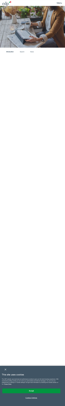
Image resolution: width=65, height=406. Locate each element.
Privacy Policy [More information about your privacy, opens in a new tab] (7, 384)
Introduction (10, 52)
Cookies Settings (31, 398)
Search (22, 52)
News (32, 52)
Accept (31, 391)
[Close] (5, 369)
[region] (32, 386)
